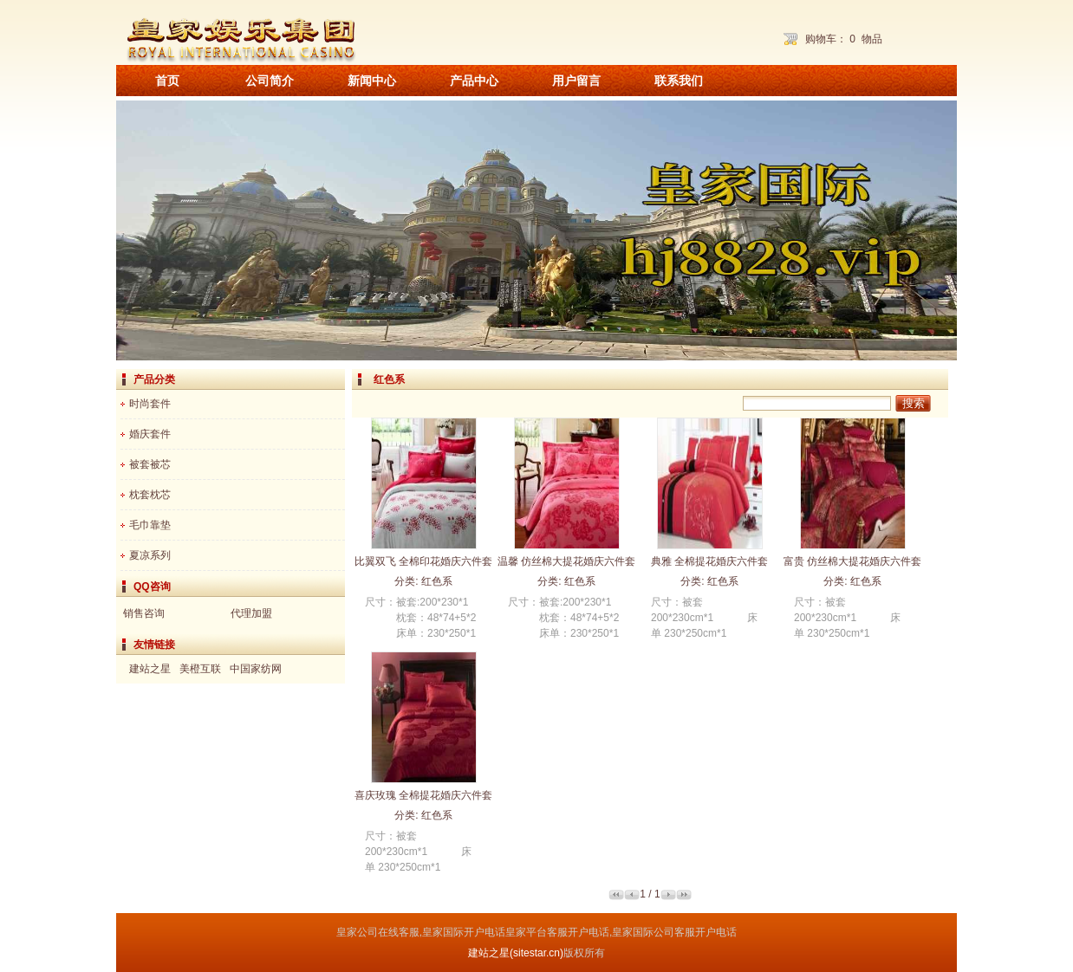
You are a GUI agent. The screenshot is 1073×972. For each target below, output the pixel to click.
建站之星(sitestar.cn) (515, 953)
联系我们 (678, 80)
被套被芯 (150, 464)
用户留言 (576, 80)
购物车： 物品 (843, 39)
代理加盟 (251, 613)
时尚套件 (150, 404)
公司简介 (269, 80)
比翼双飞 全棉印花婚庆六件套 (423, 561)
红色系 (436, 581)
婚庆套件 (150, 434)
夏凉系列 (150, 555)
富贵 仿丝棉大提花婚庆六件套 (852, 561)
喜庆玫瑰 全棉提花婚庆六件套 (423, 795)
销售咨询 (144, 613)
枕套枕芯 (150, 495)
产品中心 (474, 80)
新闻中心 (372, 80)
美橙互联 (200, 669)
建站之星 (150, 669)
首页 (167, 80)
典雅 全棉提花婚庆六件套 (709, 561)
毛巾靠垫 (150, 525)
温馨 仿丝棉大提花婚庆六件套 (566, 561)
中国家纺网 (256, 669)
